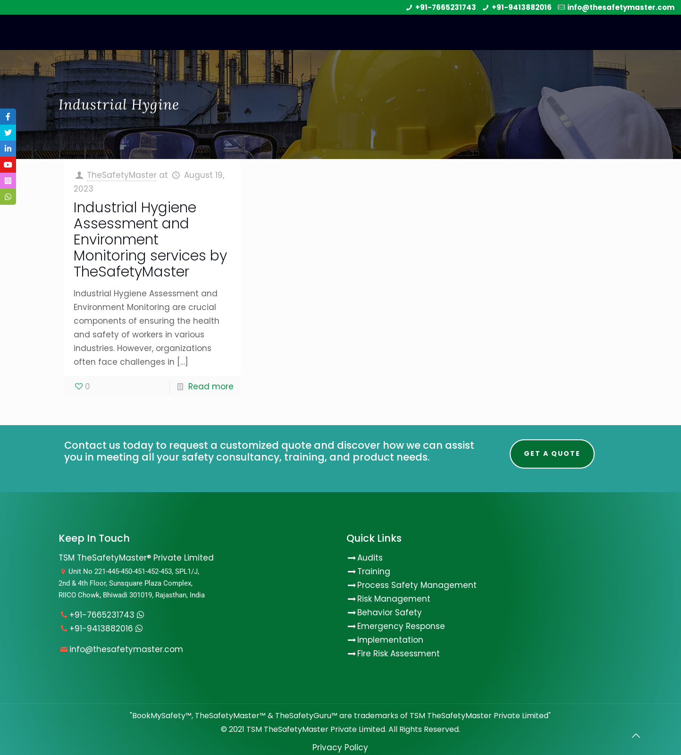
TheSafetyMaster (122, 175)
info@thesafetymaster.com (620, 7)
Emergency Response (401, 626)
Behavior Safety (389, 612)
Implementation (390, 640)
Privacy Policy (340, 747)
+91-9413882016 (522, 7)
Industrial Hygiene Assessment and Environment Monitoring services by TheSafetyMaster (150, 240)
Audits (364, 557)
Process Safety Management (417, 585)
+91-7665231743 (445, 7)
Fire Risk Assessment (398, 653)
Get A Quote (552, 453)
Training (373, 571)
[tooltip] (8, 117)
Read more (211, 386)
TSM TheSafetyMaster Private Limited (314, 729)
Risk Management (393, 598)
